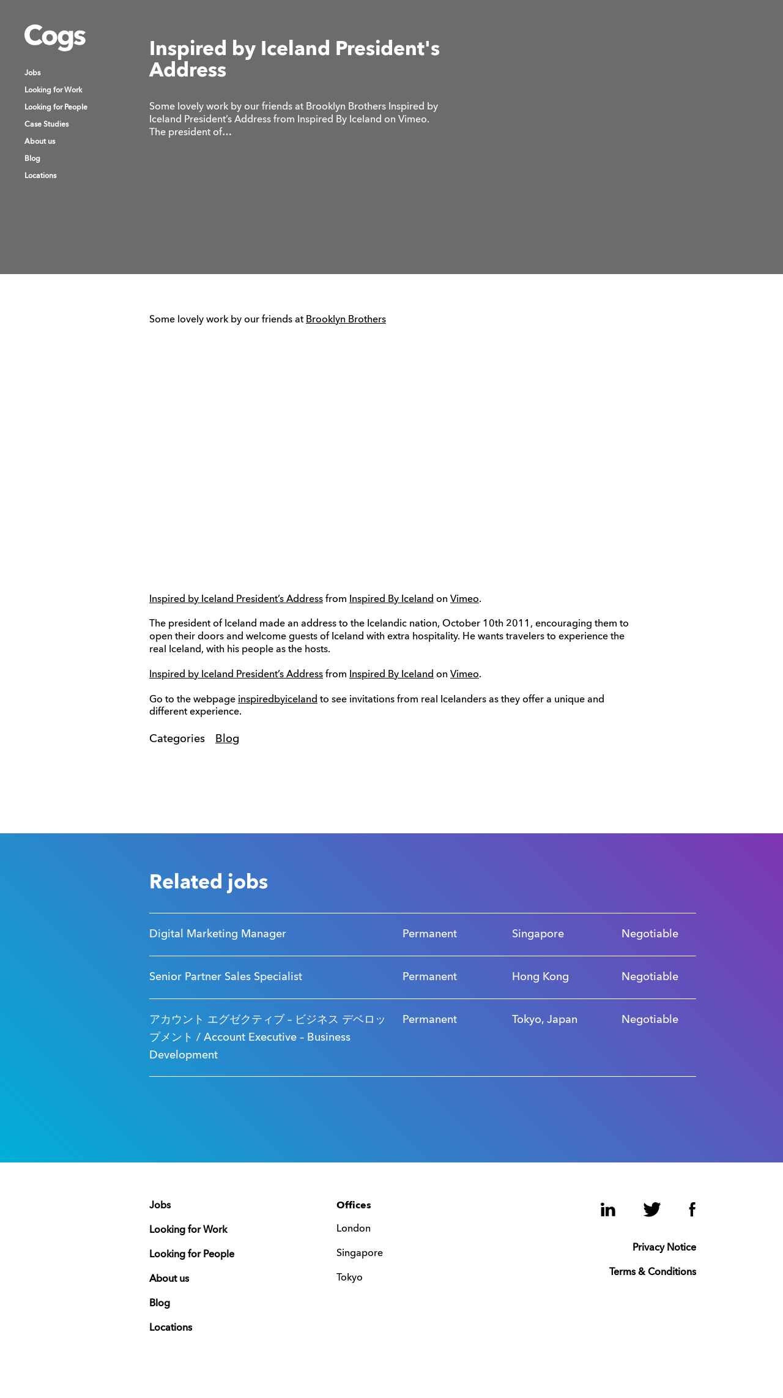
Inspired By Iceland (391, 599)
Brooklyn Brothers (346, 320)
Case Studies (46, 124)
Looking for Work (53, 90)
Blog (32, 159)
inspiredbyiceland (277, 700)
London (353, 1229)
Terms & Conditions (652, 1272)
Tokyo (349, 1278)
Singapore (359, 1254)
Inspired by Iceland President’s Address (236, 599)
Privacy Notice (664, 1248)
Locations (40, 176)
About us (39, 142)
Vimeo (464, 599)
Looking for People (55, 107)
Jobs (32, 73)
